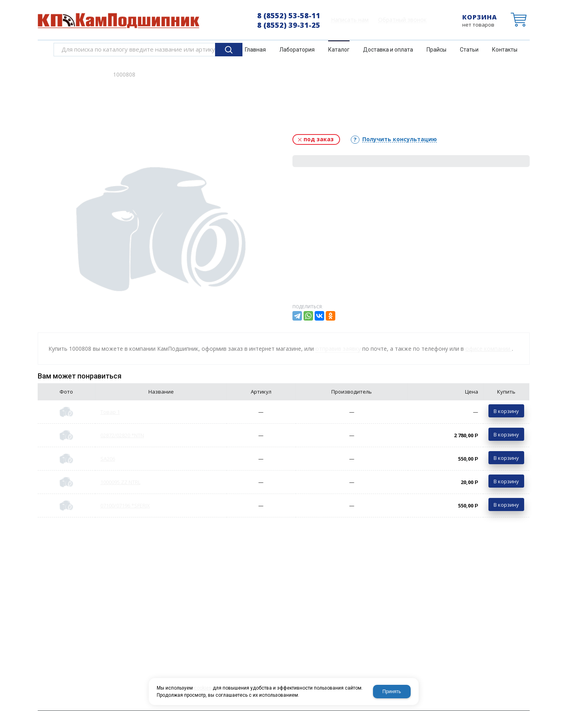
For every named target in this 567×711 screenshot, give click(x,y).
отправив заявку (338, 348)
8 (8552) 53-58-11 (288, 15)
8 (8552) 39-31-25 (288, 25)
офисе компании (488, 348)
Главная (61, 74)
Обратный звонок (402, 20)
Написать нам (350, 20)
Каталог (92, 74)
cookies (202, 688)
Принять (391, 691)
